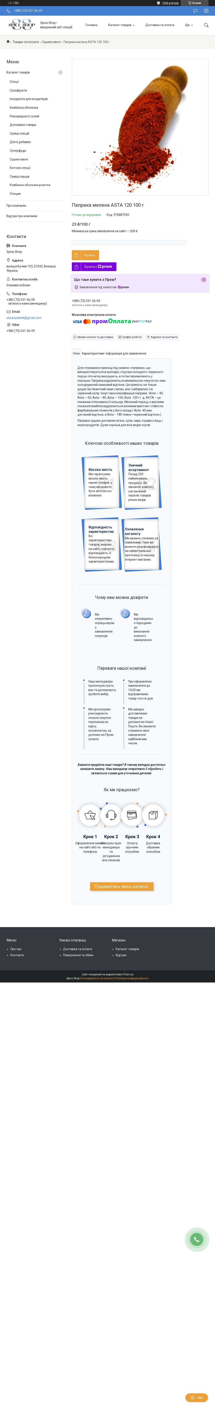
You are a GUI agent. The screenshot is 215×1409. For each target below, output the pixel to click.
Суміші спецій (19, 133)
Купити (89, 255)
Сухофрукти (18, 90)
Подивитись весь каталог (121, 950)
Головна (91, 25)
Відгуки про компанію (22, 216)
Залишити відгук (195, 11)
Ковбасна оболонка (24, 107)
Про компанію (16, 205)
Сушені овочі (51, 42)
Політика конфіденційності (132, 1042)
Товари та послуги (26, 42)
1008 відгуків (170, 3)
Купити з (98, 267)
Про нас (16, 1013)
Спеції (14, 81)
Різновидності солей (24, 116)
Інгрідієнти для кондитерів (29, 99)
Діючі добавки (20, 142)
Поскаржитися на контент (97, 1042)
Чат (197, 1398)
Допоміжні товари (23, 125)
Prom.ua (128, 1038)
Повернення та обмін (78, 1019)
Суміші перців (19, 176)
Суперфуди (18, 150)
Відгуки (121, 1019)
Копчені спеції (20, 168)
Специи (15, 193)
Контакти (17, 1019)
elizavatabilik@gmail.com (24, 318)
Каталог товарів (119, 25)
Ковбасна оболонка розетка (30, 185)
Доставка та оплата (159, 25)
